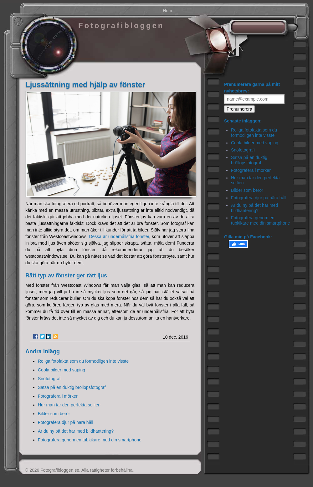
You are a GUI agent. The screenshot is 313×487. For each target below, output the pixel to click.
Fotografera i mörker (58, 396)
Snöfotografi (50, 378)
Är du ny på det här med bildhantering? (76, 431)
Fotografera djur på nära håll (65, 422)
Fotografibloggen (121, 25)
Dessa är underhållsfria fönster (119, 236)
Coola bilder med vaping (61, 369)
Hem (167, 10)
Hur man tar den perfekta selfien (69, 404)
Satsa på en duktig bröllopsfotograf (71, 387)
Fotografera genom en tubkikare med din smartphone (89, 439)
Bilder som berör (54, 413)
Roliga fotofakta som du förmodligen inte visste (83, 361)
